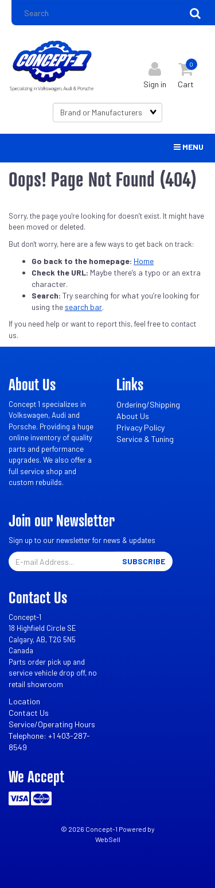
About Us (132, 416)
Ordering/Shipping (148, 404)
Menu (189, 147)
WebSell (107, 839)
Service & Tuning (145, 439)
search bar (83, 307)
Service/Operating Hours (52, 724)
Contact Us (29, 713)
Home (144, 261)
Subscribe (143, 561)
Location (24, 701)
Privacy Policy (140, 427)
